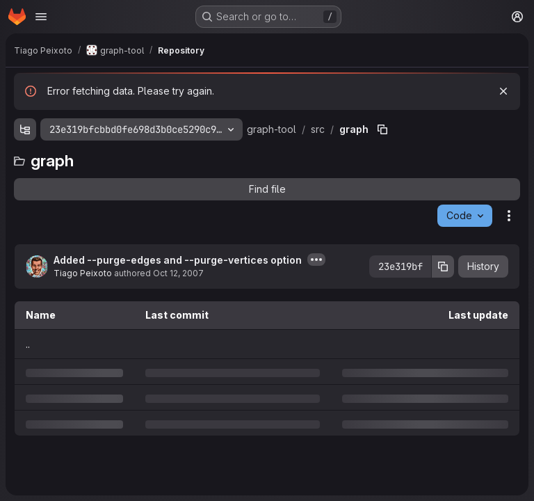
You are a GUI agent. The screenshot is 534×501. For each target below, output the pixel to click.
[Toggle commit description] (316, 259)
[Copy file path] (382, 129)
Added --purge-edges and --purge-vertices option (178, 260)
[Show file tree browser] (25, 129)
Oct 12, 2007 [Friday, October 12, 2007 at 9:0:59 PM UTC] (178, 273)
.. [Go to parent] (28, 344)
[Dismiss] (503, 91)
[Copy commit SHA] (443, 266)
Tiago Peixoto (83, 273)
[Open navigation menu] (41, 17)
